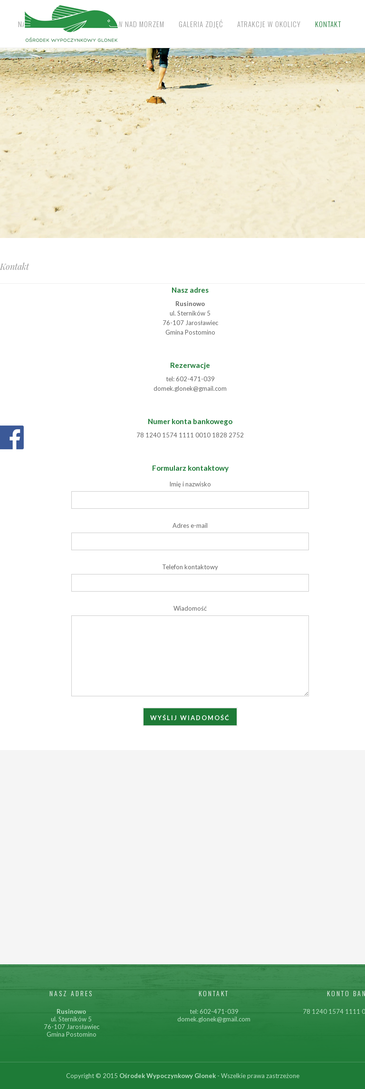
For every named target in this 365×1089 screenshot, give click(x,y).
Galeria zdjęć (201, 24)
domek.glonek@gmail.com (213, 1019)
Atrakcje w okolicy (269, 24)
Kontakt (328, 24)
